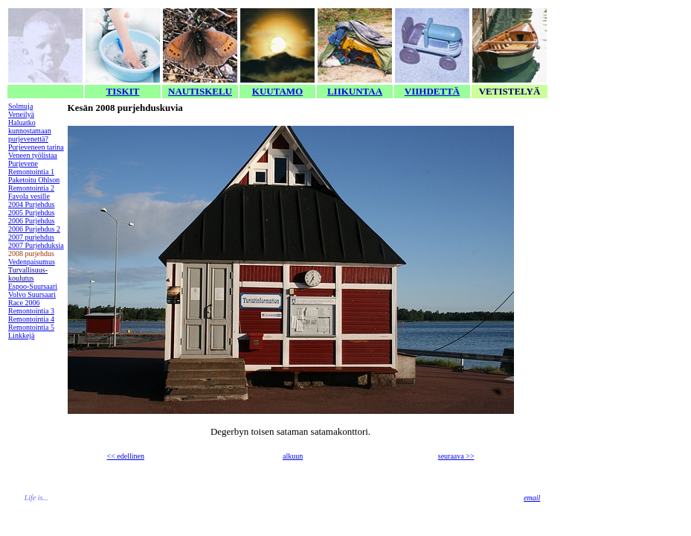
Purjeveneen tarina (36, 147)
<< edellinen (125, 456)
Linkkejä (21, 335)
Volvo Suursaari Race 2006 (32, 298)
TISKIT (123, 91)
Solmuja (20, 106)
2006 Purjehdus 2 (34, 229)
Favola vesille (29, 196)
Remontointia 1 (31, 172)
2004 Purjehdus (31, 204)
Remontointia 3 (31, 311)
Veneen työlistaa (32, 155)
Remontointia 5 (31, 327)
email (532, 498)
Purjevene (23, 163)
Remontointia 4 (31, 319)
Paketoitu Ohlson (34, 180)
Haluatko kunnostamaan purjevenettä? (29, 130)
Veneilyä (21, 114)
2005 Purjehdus (31, 212)
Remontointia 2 (31, 188)
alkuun (293, 456)
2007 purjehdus (31, 237)
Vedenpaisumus (31, 262)
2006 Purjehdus (31, 221)
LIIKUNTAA (354, 91)
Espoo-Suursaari (32, 286)
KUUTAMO (277, 91)
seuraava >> (456, 456)
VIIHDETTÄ (432, 91)
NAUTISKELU (200, 91)
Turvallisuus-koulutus (28, 274)
